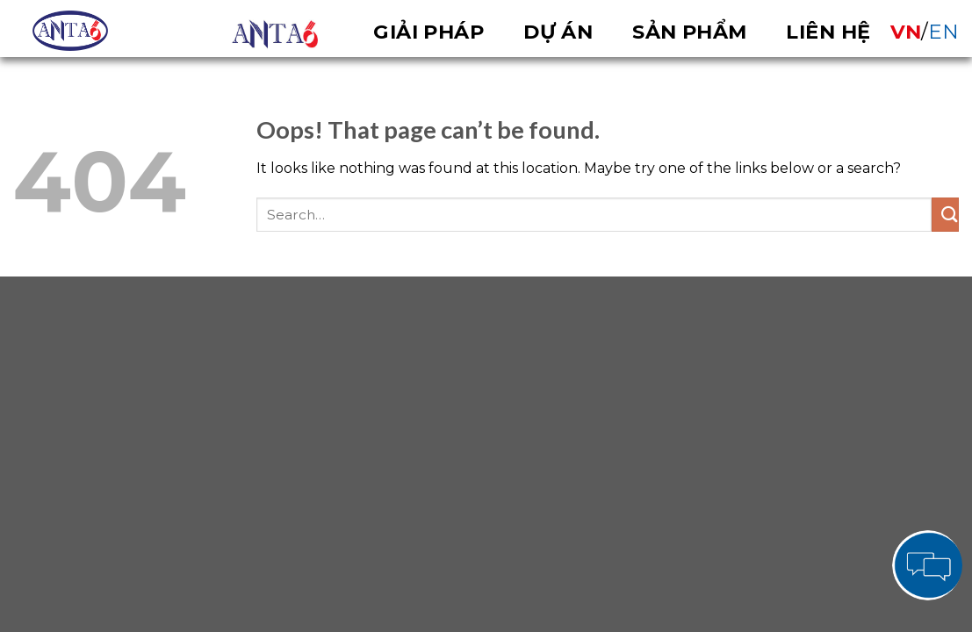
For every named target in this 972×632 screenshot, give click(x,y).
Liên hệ (828, 31)
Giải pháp (428, 31)
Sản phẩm (689, 31)
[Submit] (945, 215)
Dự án (558, 31)
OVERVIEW (275, 34)
